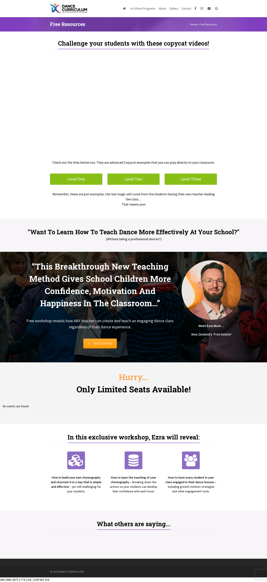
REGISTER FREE (100, 343)
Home (193, 24)
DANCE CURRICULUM (71, 571)
